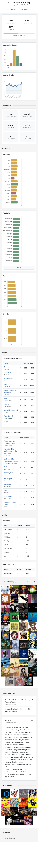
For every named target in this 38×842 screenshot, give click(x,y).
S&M (5, 490)
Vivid (5, 398)
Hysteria (7, 404)
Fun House (7, 485)
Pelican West (8, 496)
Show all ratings (10, 838)
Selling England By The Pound (10, 391)
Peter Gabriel (8, 416)
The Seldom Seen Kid (11, 410)
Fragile (6, 422)
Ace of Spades (8, 479)
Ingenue (7, 367)
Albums (13, 9)
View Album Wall (31, 582)
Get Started (23, 9)
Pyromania (7, 384)
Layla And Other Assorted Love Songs (11, 460)
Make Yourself (8, 379)
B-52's (6, 467)
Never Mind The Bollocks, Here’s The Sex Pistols (10, 451)
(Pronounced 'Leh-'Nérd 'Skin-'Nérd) (10, 442)
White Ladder (8, 373)
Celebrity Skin (8, 473)
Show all (19, 268)
